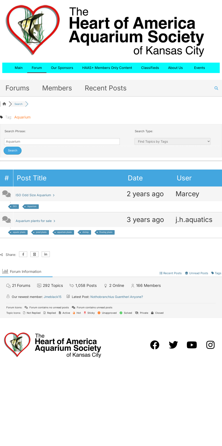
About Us (176, 68)
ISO (15, 206)
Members (57, 88)
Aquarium (31, 206)
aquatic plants (19, 232)
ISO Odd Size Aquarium (35, 195)
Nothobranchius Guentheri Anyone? (116, 297)
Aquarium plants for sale (35, 221)
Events (200, 68)
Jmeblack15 (52, 297)
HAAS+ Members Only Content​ (107, 68)
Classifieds (150, 68)
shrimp (85, 232)
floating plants (106, 232)
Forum (37, 68)
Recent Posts (106, 88)
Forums (17, 88)
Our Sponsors (62, 68)
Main (19, 68)
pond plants (41, 232)
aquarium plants (64, 232)
